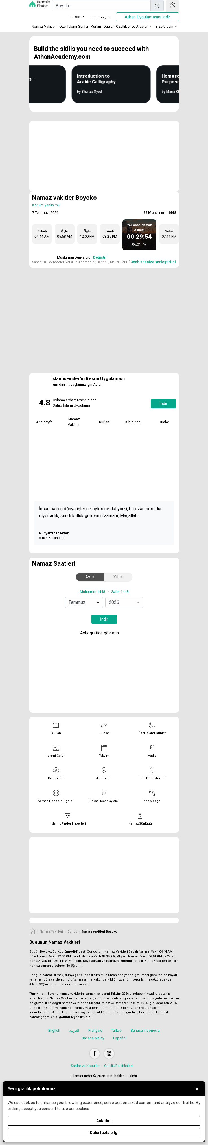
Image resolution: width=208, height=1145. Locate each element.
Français (95, 1030)
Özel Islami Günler (73, 26)
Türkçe (71, 17)
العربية (74, 1030)
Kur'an (96, 26)
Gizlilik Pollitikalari (118, 1066)
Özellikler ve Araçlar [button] (132, 26)
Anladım (104, 1120)
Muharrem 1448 (92, 591)
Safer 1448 (119, 591)
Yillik (118, 577)
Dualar (109, 26)
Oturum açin (99, 17)
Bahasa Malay (93, 1038)
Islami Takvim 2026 (115, 994)
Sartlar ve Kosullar (85, 1066)
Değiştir (100, 257)
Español (119, 1038)
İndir (163, 403)
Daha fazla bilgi (104, 1132)
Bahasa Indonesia (145, 1030)
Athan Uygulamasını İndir (147, 16)
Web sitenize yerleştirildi (154, 262)
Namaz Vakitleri (44, 26)
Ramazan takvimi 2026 (131, 1003)
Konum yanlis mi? (46, 205)
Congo (72, 931)
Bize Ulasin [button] (164, 26)
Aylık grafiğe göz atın (103, 633)
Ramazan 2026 (166, 1003)
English (54, 1030)
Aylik (90, 577)
